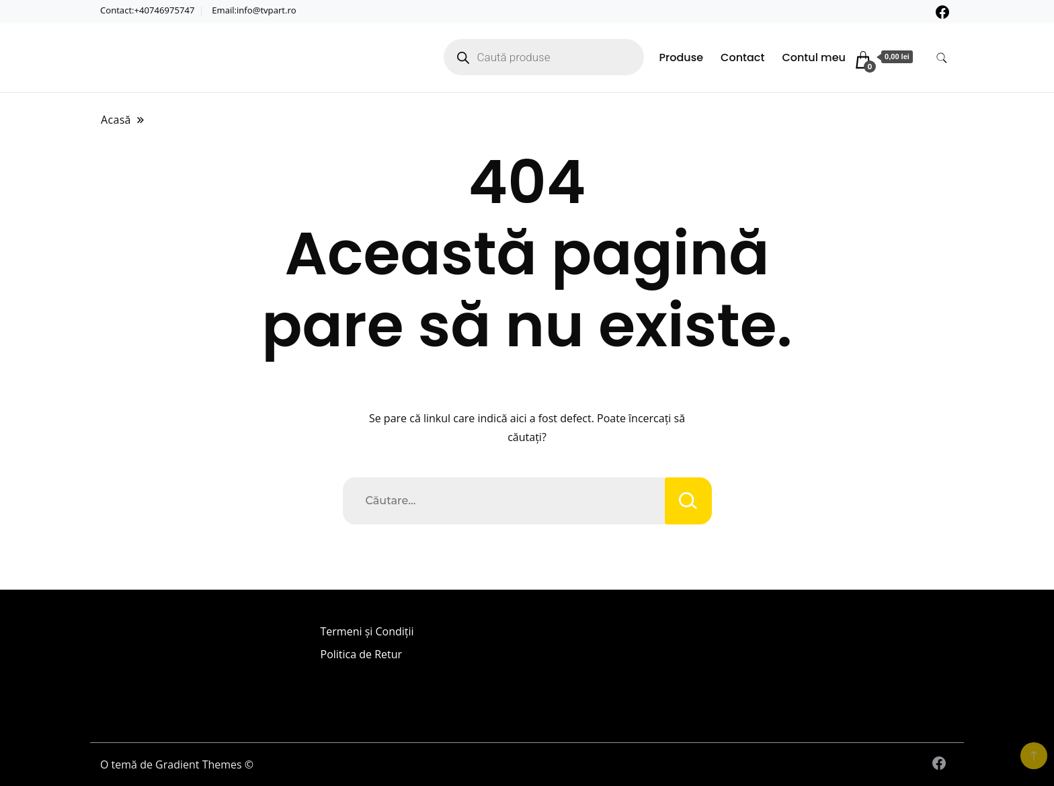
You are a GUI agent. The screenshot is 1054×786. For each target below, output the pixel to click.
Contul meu (814, 57)
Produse (681, 57)
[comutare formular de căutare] (942, 58)
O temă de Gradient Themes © (176, 764)
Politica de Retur (362, 654)
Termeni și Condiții (367, 631)
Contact (742, 57)
